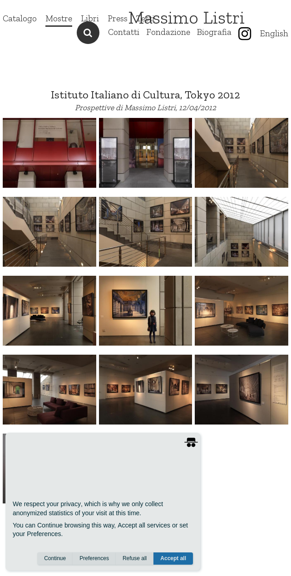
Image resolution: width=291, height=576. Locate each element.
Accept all (173, 558)
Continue (55, 558)
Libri (90, 18)
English (274, 33)
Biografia (214, 32)
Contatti (123, 32)
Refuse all (135, 558)
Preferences (94, 558)
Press (118, 18)
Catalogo (20, 18)
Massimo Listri (186, 17)
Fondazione (168, 32)
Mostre (58, 18)
